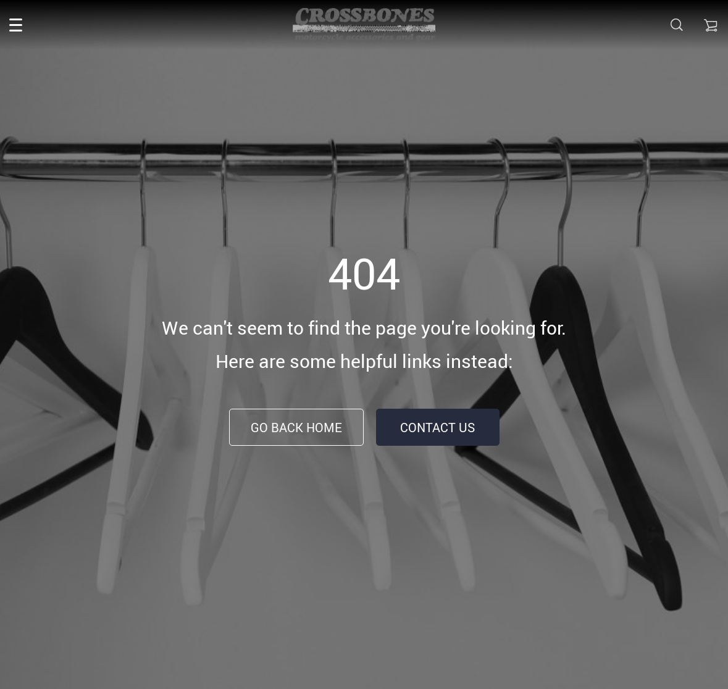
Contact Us (437, 427)
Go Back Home (296, 427)
